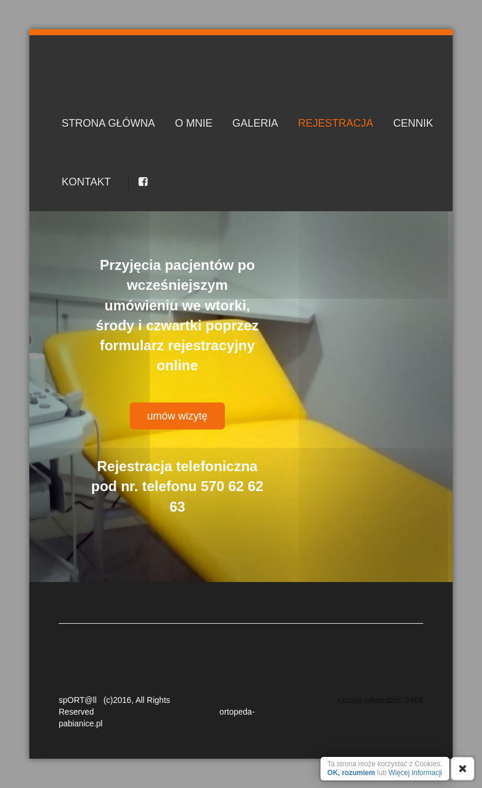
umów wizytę (177, 416)
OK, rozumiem (351, 773)
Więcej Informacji (415, 773)
